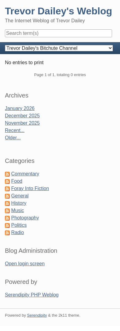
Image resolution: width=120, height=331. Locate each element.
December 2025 (22, 115)
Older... (13, 137)
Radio (17, 232)
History (18, 203)
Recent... (14, 130)
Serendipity (37, 315)
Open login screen (25, 263)
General (19, 195)
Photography (25, 217)
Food (16, 181)
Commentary (25, 173)
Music (17, 210)
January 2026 (20, 108)
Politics (19, 225)
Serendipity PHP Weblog (32, 294)
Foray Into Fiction (30, 188)
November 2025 (22, 123)
